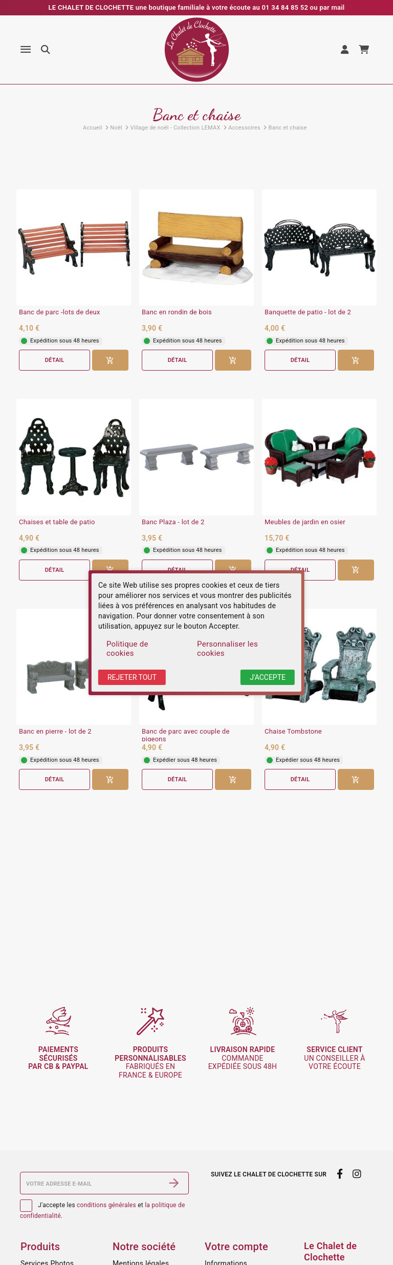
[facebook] (339, 1174)
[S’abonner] (174, 1183)
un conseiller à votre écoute (334, 1058)
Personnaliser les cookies (227, 648)
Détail (54, 360)
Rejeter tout (132, 677)
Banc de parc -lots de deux (59, 312)
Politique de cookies (127, 648)
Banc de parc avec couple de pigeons (186, 735)
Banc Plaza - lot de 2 (173, 522)
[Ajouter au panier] (110, 360)
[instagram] (357, 1174)
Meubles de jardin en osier (305, 522)
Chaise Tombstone (293, 731)
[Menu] (25, 49)
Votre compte (236, 1246)
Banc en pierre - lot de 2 (55, 731)
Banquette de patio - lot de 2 (308, 312)
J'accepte (268, 677)
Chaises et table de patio (57, 522)
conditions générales (106, 1205)
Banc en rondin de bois (177, 312)
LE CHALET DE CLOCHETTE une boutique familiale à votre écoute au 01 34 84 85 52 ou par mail (197, 7)
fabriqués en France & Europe (150, 1062)
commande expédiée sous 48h (242, 1058)
